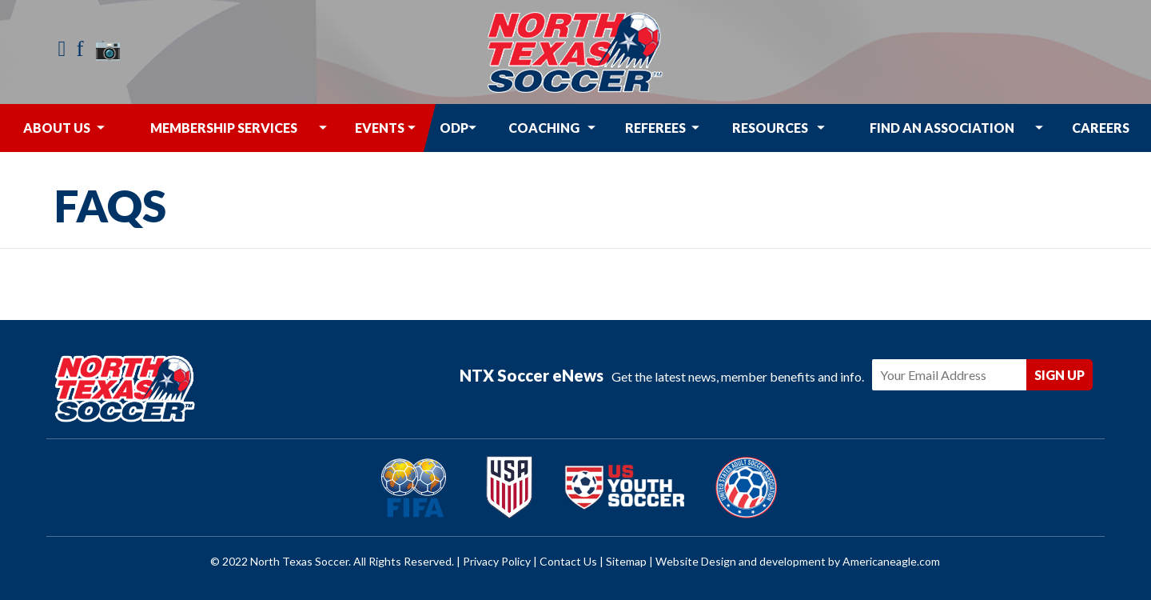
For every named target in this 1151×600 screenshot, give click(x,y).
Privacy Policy (497, 561)
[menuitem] (56, 128)
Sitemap (626, 561)
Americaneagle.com (891, 561)
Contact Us (568, 561)
